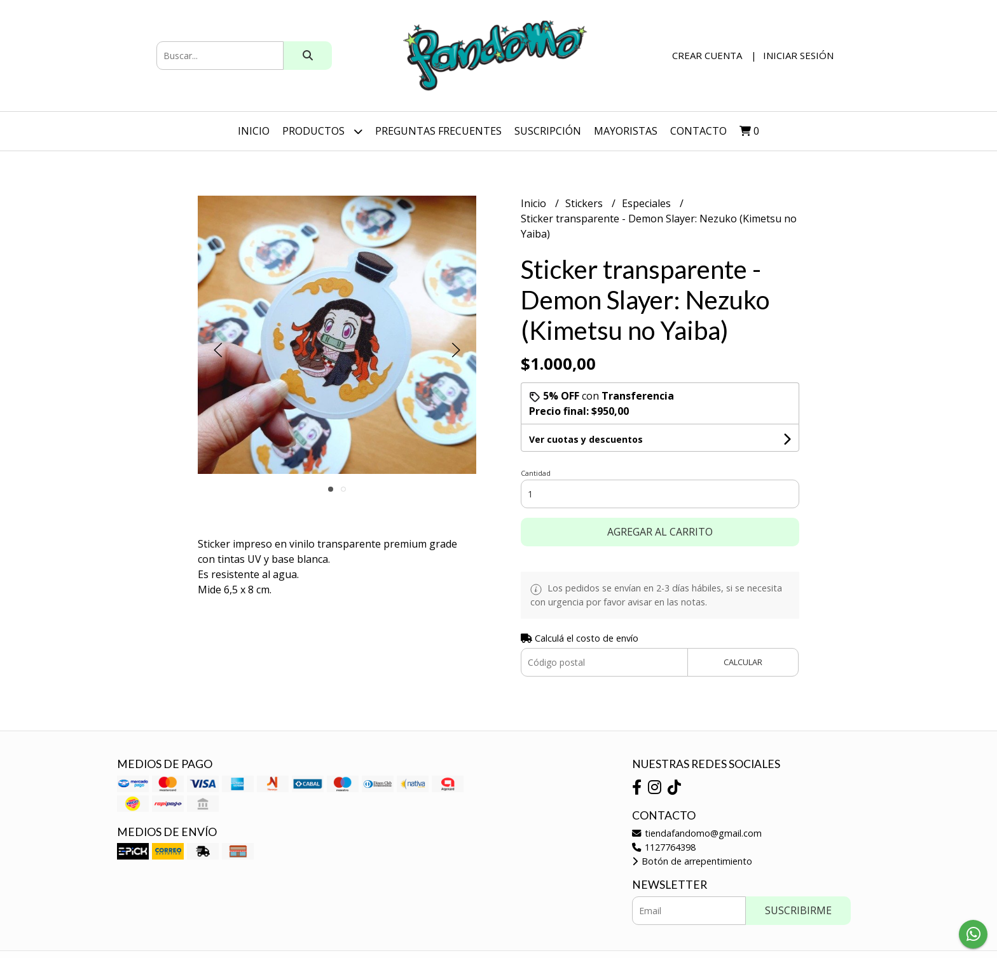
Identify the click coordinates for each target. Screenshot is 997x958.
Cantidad (536, 473)
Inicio (254, 131)
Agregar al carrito (660, 532)
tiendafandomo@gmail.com (697, 833)
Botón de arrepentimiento (692, 861)
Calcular (743, 662)
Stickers (585, 203)
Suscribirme (798, 910)
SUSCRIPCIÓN (547, 131)
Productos (322, 131)
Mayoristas (625, 131)
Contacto (698, 131)
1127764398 (664, 847)
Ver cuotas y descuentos (586, 439)
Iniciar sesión (798, 55)
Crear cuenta (707, 55)
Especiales (647, 203)
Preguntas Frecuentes (438, 131)
